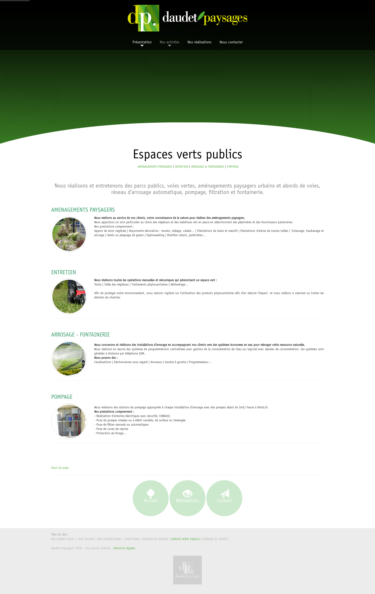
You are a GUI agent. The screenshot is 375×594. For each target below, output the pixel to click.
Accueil (151, 496)
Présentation (142, 43)
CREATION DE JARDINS (155, 539)
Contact (224, 496)
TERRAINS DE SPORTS (215, 539)
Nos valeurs (86, 539)
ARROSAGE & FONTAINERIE (207, 167)
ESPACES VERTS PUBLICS (185, 539)
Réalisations (187, 496)
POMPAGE (233, 167)
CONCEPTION (131, 539)
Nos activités (169, 43)
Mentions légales (124, 548)
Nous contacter (231, 42)
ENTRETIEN (181, 167)
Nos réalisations (199, 42)
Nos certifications (109, 539)
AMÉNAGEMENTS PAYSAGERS (155, 167)
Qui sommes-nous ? (63, 539)
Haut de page (60, 468)
